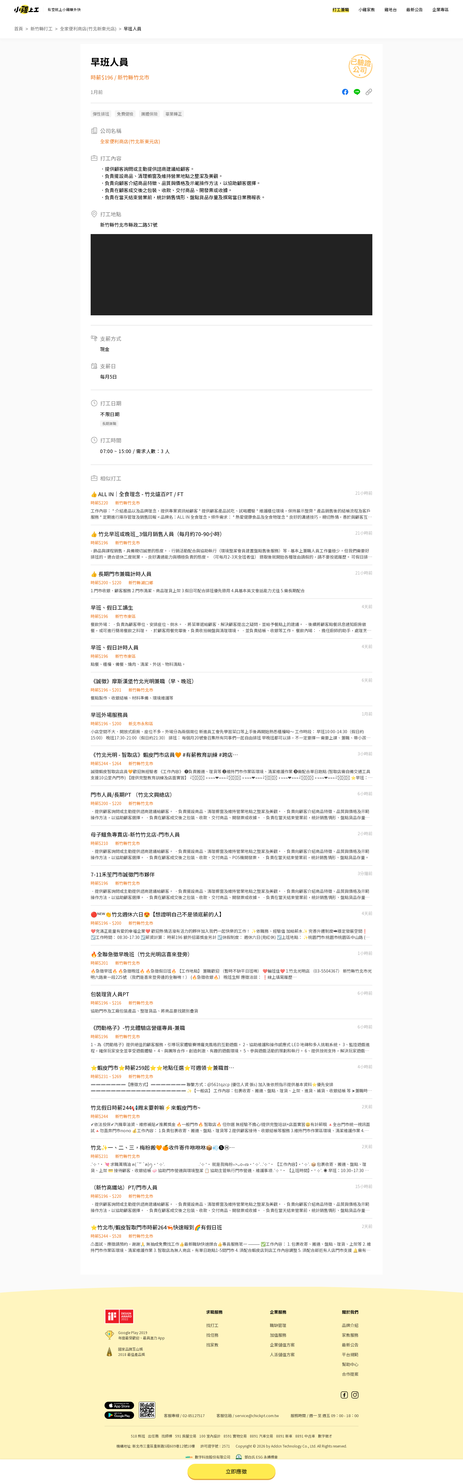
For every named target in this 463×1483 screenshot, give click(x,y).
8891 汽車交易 (261, 1435)
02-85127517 (193, 1415)
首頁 (18, 28)
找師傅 (167, 1435)
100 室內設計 (210, 1435)
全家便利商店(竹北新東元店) (88, 28)
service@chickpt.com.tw (257, 1415)
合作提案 (350, 1374)
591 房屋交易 (185, 1435)
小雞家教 (366, 9)
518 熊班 (138, 1435)
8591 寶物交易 (235, 1435)
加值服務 (278, 1335)
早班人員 (132, 28)
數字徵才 (325, 1435)
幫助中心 (350, 1364)
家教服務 (350, 1335)
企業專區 (440, 9)
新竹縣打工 (41, 28)
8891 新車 (284, 1435)
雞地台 (390, 9)
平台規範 (350, 1354)
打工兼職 (340, 9)
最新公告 (414, 9)
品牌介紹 (350, 1325)
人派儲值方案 (282, 1354)
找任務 (212, 1335)
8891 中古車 (305, 1435)
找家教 (212, 1345)
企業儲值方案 (282, 1345)
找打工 (212, 1325)
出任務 (153, 1435)
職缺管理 (278, 1325)
